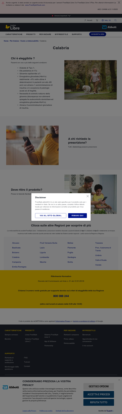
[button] (77, 215)
